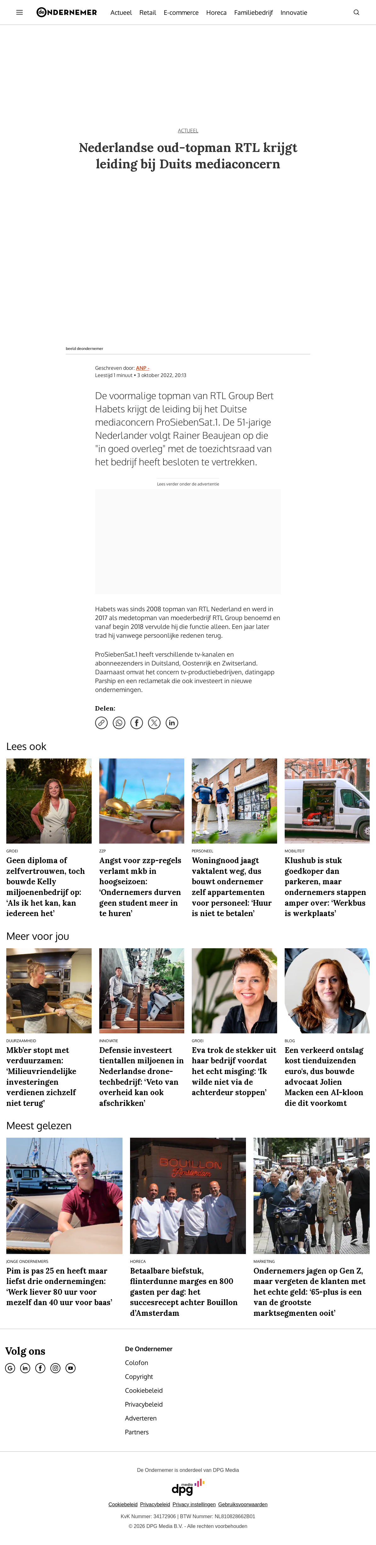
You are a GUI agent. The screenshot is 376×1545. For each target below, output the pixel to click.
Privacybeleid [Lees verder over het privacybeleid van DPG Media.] (155, 1504)
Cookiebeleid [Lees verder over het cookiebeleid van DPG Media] (123, 1504)
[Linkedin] (25, 1368)
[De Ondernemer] (67, 12)
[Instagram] (55, 1368)
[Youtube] (71, 1368)
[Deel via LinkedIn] (172, 723)
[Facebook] (40, 1368)
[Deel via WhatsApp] (119, 723)
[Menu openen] (19, 12)
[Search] (356, 12)
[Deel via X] (154, 723)
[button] (194, 1504)
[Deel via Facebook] (136, 723)
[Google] (10, 1368)
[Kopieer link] (101, 723)
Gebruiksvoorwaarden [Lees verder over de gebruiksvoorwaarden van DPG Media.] (243, 1504)
